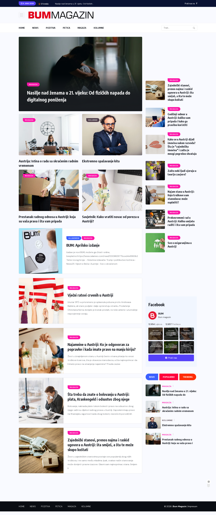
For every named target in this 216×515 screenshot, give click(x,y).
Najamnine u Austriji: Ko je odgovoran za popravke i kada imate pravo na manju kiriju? (102, 347)
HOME (22, 27)
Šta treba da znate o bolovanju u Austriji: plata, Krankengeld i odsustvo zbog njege (98, 396)
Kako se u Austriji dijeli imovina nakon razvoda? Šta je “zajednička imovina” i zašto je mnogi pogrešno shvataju (182, 148)
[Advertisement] (171, 56)
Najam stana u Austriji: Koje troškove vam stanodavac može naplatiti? (181, 200)
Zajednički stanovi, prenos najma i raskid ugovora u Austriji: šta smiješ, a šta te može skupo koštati (100, 445)
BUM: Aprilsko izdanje (83, 245)
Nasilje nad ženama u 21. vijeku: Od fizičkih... (74, 3)
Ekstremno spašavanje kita (101, 161)
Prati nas (171, 361)
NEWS (35, 27)
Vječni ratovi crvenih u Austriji (90, 295)
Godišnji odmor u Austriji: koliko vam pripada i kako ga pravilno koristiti (179, 119)
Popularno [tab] (169, 380)
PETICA (66, 27)
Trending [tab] (188, 380)
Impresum (192, 510)
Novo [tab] (152, 380)
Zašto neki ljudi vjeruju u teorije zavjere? (181, 176)
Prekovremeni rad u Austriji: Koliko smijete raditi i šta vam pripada (181, 224)
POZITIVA (50, 27)
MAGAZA (82, 27)
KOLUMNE (99, 27)
